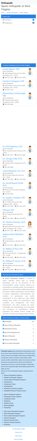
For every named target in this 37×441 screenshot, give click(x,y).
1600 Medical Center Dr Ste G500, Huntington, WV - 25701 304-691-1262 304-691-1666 (18, 73)
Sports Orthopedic (12, 12)
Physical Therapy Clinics (11, 420)
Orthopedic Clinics (9, 399)
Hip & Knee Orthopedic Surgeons (14, 411)
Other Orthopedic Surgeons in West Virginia (16, 318)
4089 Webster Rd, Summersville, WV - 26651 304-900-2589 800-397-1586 (18, 265)
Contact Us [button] (18, 432)
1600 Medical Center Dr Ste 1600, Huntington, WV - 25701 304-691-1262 (18, 85)
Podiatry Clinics (8, 403)
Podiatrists (7, 401)
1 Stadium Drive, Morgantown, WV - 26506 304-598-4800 (18, 162)
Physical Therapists (10, 418)
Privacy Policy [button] (18, 439)
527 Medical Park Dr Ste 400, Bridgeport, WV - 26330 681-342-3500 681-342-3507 (18, 201)
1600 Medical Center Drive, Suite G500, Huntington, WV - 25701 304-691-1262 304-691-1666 (18, 226)
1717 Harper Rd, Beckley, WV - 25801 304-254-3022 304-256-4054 (18, 214)
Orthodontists (8, 386)
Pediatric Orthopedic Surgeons (13, 377)
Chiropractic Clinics (10, 384)
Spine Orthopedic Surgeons (12, 413)
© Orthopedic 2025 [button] (18, 429)
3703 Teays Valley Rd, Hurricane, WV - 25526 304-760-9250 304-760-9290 (18, 175)
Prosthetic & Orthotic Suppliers (13, 388)
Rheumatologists (9, 405)
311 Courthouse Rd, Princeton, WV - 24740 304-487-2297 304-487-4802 (18, 150)
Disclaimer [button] (18, 436)
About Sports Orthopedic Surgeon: (13, 274)
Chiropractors (8, 382)
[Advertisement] (18, 44)
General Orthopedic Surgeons (13, 375)
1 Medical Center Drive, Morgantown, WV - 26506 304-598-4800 (18, 98)
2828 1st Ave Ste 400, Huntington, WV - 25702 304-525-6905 (18, 188)
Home (3, 12)
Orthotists (7, 424)
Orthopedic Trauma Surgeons (13, 396)
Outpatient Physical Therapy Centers (15, 391)
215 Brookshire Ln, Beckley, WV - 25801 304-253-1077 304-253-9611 (18, 239)
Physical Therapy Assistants (12, 422)
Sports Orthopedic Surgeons (12, 394)
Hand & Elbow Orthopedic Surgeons (15, 379)
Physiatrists (7, 407)
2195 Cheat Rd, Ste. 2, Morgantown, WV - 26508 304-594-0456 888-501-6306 (18, 253)
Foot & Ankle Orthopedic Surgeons (14, 415)
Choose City (6, 16)
